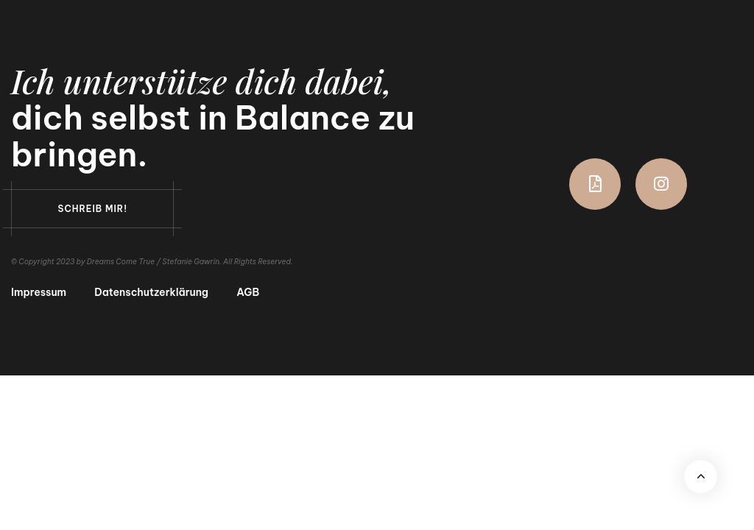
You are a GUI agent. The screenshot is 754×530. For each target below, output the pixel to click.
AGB (247, 292)
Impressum (38, 292)
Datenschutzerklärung (151, 292)
